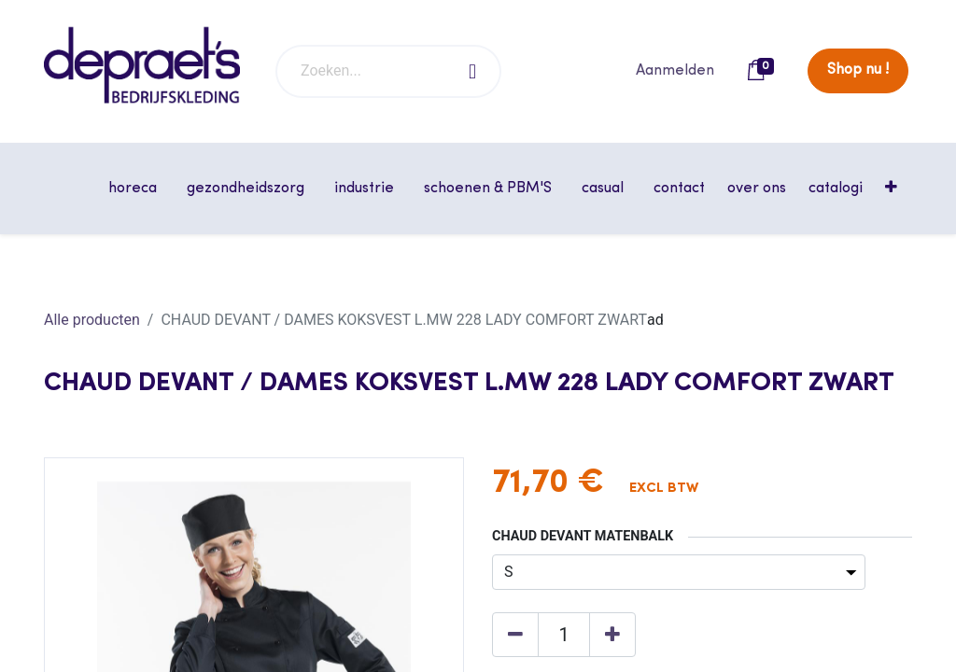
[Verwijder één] (515, 634)
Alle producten (92, 320)
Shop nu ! (858, 70)
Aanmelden (675, 70)
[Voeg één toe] (612, 634)
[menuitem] (679, 188)
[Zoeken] (473, 71)
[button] (893, 188)
